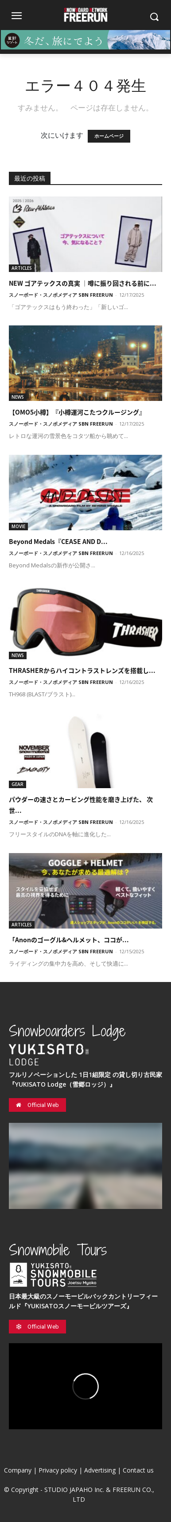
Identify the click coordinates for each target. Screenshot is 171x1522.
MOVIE (18, 526)
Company (17, 1470)
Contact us (138, 1470)
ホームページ (109, 136)
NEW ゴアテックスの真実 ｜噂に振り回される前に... (82, 283)
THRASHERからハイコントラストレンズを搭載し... (82, 670)
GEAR (17, 784)
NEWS (18, 397)
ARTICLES (22, 268)
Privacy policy (58, 1470)
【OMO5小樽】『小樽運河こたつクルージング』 (77, 412)
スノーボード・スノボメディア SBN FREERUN (61, 294)
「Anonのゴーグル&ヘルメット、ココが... (69, 939)
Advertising (100, 1470)
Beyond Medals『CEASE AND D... (58, 541)
